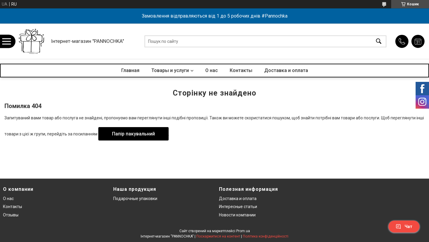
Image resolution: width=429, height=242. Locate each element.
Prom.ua (243, 231)
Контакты (241, 70)
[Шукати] (379, 41)
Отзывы (10, 215)
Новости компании (237, 215)
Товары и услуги (170, 70)
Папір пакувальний (133, 134)
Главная (130, 70)
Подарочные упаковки (135, 198)
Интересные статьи (238, 206)
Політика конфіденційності (265, 236)
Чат (404, 226)
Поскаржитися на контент (218, 236)
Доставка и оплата (286, 70)
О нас (211, 70)
